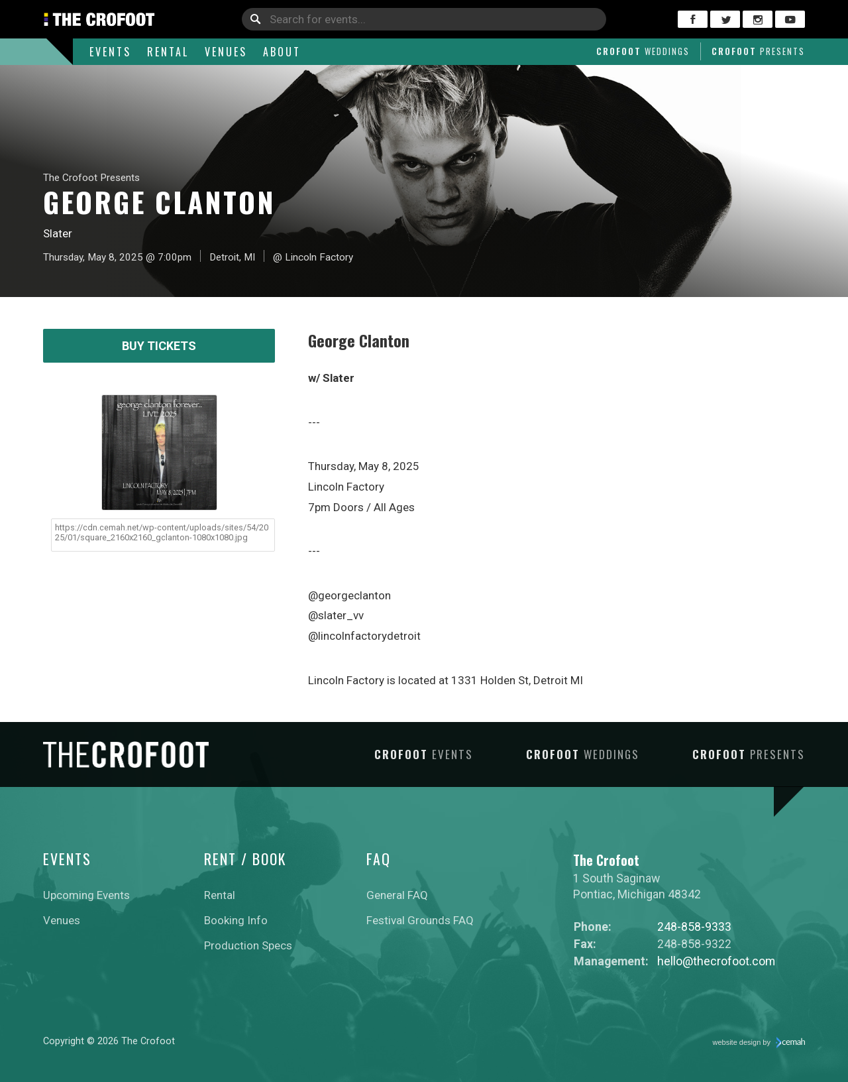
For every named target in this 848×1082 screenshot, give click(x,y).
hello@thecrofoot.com (716, 961)
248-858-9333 (694, 926)
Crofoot (643, 51)
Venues (226, 52)
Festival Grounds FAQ (420, 920)
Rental (168, 52)
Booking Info (236, 920)
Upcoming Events (86, 895)
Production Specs (248, 945)
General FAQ (397, 895)
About (282, 52)
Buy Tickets (159, 346)
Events (110, 52)
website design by (759, 1043)
